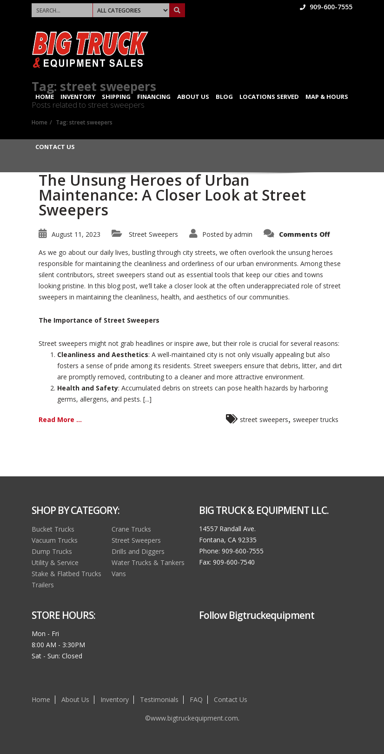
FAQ (196, 699)
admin (243, 234)
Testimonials (159, 699)
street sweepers (264, 419)
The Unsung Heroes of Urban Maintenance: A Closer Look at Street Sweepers (172, 195)
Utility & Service (55, 562)
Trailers (43, 584)
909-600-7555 (326, 6)
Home (44, 96)
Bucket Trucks (53, 529)
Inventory (77, 96)
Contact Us (55, 147)
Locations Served (269, 96)
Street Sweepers (153, 234)
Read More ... (60, 419)
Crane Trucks (131, 529)
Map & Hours (326, 96)
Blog (224, 96)
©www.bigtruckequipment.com (191, 718)
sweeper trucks (315, 419)
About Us (193, 96)
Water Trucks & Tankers (148, 562)
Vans (119, 573)
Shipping (116, 96)
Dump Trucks (52, 551)
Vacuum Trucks (55, 540)
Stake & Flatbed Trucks (66, 573)
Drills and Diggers (138, 551)
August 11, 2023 (76, 234)
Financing (154, 96)
